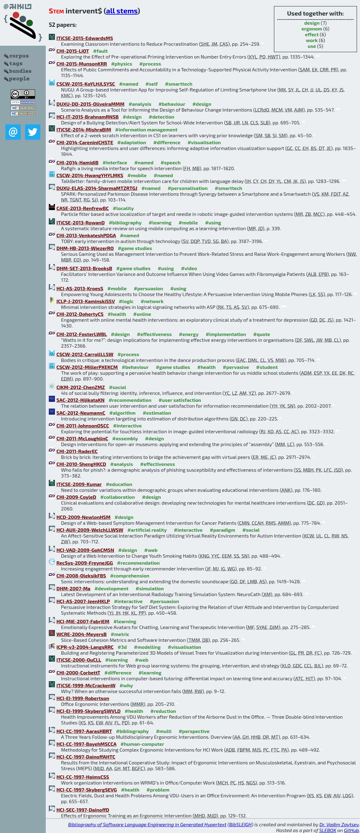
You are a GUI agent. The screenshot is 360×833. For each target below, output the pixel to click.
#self (152, 84)
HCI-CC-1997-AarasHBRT (84, 731)
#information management (146, 129)
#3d (122, 647)
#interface (115, 162)
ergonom (311, 28)
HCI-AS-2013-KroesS (79, 288)
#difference (166, 142)
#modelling (147, 647)
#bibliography (125, 222)
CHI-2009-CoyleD (76, 497)
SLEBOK (327, 830)
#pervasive (236, 367)
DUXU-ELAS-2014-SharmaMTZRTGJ (96, 188)
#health (117, 314)
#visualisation (204, 142)
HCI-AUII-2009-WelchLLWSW (89, 530)
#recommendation (130, 400)
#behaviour (171, 104)
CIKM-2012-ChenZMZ (80, 387)
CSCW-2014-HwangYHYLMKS (89, 175)
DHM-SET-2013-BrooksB (84, 268)
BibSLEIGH (240, 824)
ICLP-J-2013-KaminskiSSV (85, 301)
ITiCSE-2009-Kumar (79, 484)
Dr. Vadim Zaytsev (339, 824)
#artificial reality (147, 530)
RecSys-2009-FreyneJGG (84, 563)
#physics (121, 63)
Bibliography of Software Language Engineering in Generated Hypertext (147, 824)
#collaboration (117, 497)
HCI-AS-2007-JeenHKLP (83, 601)
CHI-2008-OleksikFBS (81, 575)
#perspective (194, 731)
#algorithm (122, 413)
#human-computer (142, 744)
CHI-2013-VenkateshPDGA (86, 235)
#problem (157, 789)
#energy (188, 334)
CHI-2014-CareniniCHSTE (84, 142)
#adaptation (131, 142)
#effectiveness (154, 334)
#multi (163, 731)
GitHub (351, 830)
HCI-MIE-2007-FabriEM (83, 621)
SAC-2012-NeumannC (80, 413)
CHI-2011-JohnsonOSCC (82, 425)
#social (117, 387)
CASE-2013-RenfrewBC (82, 208)
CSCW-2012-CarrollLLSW (84, 354)
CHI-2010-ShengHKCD (81, 464)
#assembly (125, 438)
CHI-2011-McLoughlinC (82, 438)
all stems (122, 10)
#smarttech (179, 84)
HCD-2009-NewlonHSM (83, 517)
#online (142, 314)
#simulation (150, 588)
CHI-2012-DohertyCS (79, 314)
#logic (126, 301)
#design (202, 104)
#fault (100, 51)
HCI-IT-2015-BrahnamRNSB (87, 117)
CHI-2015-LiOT (72, 51)
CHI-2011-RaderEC (77, 451)
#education (119, 484)
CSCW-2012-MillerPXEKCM (87, 367)
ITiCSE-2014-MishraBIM (83, 129)
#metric (120, 634)
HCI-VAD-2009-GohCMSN (85, 550)
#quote (261, 334)
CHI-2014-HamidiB (77, 162)
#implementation (226, 334)
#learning (160, 222)
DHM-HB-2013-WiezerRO (85, 248)
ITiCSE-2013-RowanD (80, 222)
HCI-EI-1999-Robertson (82, 698)
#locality (123, 208)
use (312, 46)
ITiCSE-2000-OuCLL (78, 660)
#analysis (139, 104)
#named (128, 84)
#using (213, 222)
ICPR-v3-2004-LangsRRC (84, 647)
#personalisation (188, 188)
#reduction (163, 711)
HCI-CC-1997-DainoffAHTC (85, 757)
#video (189, 268)
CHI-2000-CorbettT (78, 672)
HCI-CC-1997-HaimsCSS (82, 777)
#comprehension (129, 575)
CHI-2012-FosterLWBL (81, 334)
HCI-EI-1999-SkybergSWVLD (88, 711)
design (311, 23)
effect (312, 34)
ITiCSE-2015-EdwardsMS (84, 38)
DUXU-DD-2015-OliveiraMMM (90, 104)
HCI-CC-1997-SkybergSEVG (86, 789)
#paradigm (222, 530)
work (312, 40)
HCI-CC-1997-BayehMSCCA (86, 744)
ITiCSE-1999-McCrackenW (85, 685)
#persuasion (148, 288)
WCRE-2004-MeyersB (81, 634)
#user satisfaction (180, 400)
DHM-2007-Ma (73, 588)
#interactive (127, 425)
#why (126, 685)
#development (111, 588)
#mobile (136, 175)
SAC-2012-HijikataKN (80, 400)
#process (150, 63)
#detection (161, 117)
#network (152, 301)
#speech (170, 162)
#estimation (157, 413)
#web (150, 550)
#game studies (135, 248)
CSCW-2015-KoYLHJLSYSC (85, 84)
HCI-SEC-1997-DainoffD (82, 810)
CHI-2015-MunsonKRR (81, 63)
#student (267, 367)
